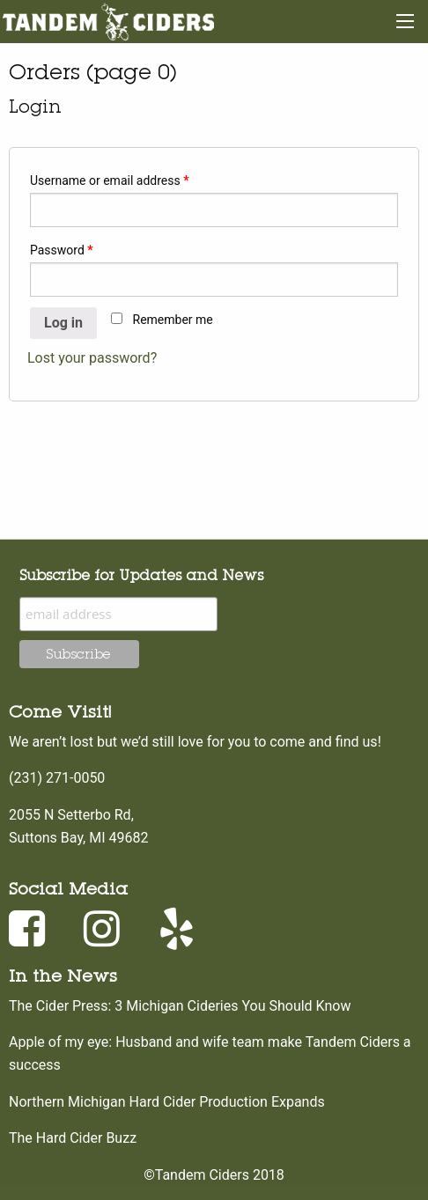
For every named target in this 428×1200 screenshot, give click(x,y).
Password (61, 250)
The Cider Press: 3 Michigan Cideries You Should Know (180, 1006)
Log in (63, 322)
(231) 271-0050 (57, 777)
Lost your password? (92, 358)
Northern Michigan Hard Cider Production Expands (167, 1101)
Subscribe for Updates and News (141, 575)
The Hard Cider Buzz (73, 1138)
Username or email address (109, 180)
